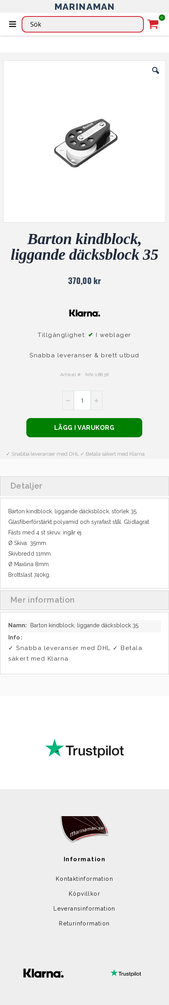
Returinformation (84, 923)
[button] (155, 76)
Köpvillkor (84, 894)
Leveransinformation (84, 908)
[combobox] (82, 24)
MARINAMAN (84, 6)
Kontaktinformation (84, 879)
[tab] (84, 486)
